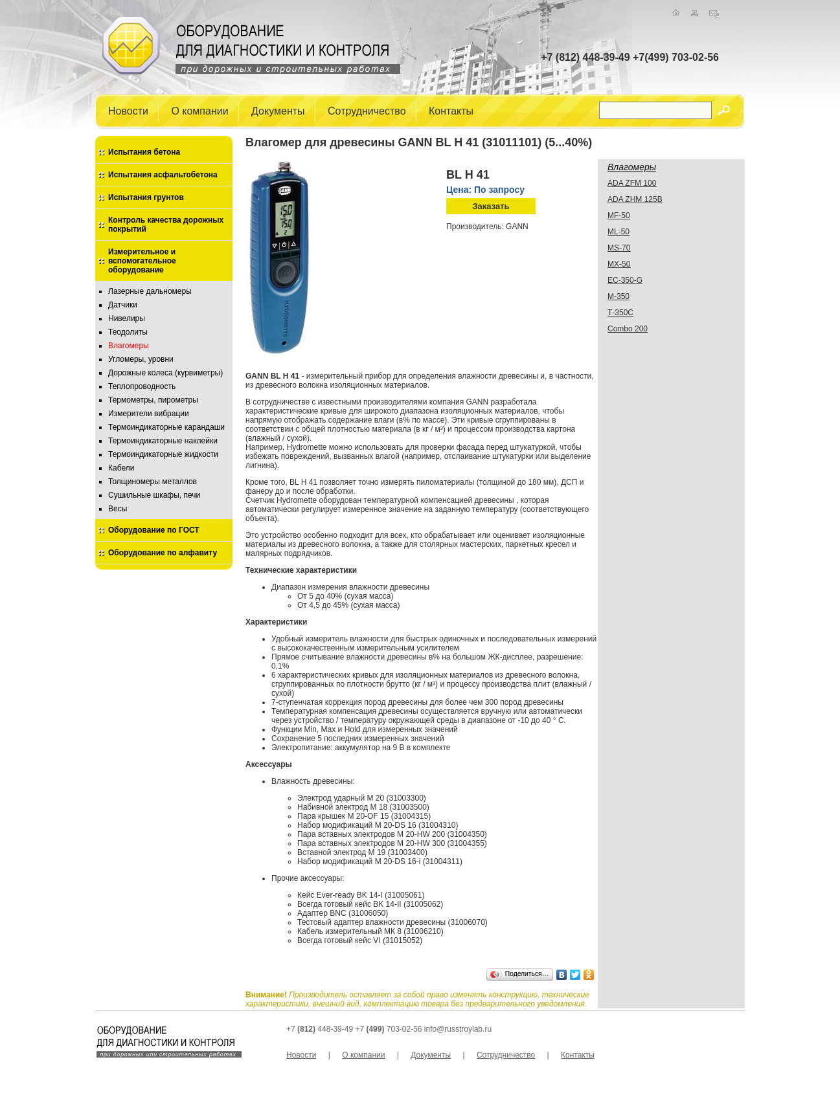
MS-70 (618, 247)
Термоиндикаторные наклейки (163, 440)
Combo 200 (627, 328)
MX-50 (618, 264)
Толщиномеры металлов (152, 481)
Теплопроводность (142, 386)
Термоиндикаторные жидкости (163, 454)
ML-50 (618, 231)
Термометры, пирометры (153, 400)
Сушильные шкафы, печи (154, 495)
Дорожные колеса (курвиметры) (165, 372)
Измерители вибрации (148, 413)
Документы (277, 110)
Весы (117, 508)
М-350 (618, 296)
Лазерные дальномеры (150, 291)
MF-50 (618, 215)
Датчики (122, 304)
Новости (128, 110)
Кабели (121, 467)
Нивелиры (126, 318)
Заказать (490, 206)
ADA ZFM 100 (631, 183)
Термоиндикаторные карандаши (166, 427)
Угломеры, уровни (141, 359)
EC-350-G (624, 280)
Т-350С (620, 312)
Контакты (451, 110)
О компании (199, 110)
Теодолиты (128, 332)
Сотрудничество (367, 110)
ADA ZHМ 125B (635, 199)
